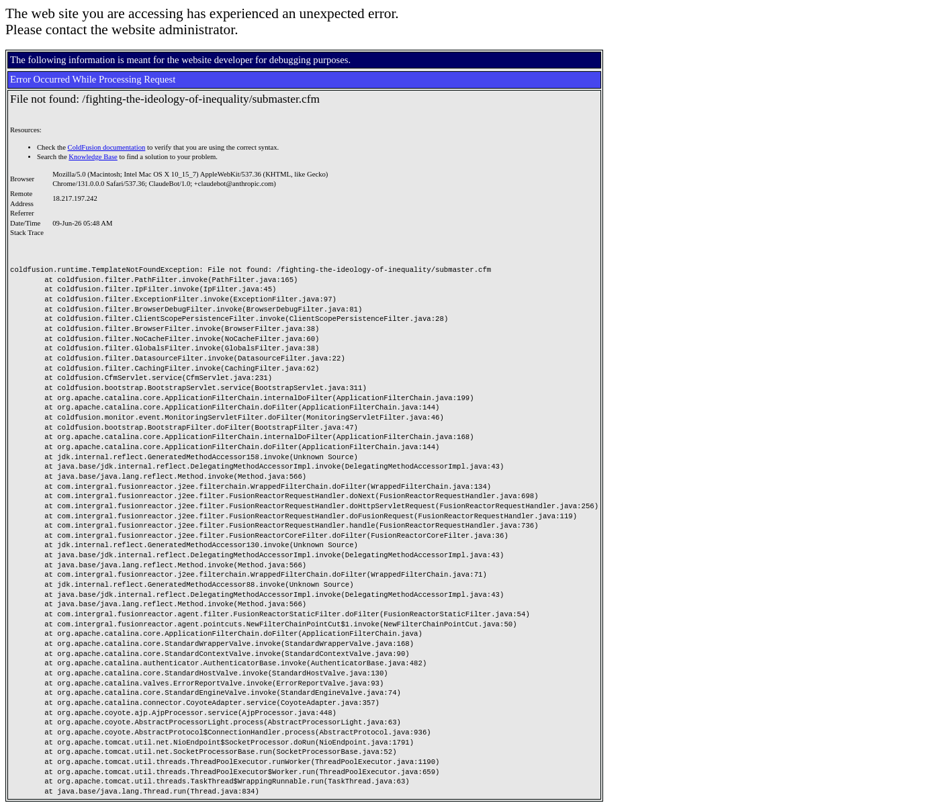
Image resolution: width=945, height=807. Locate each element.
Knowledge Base (93, 156)
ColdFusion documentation (107, 147)
